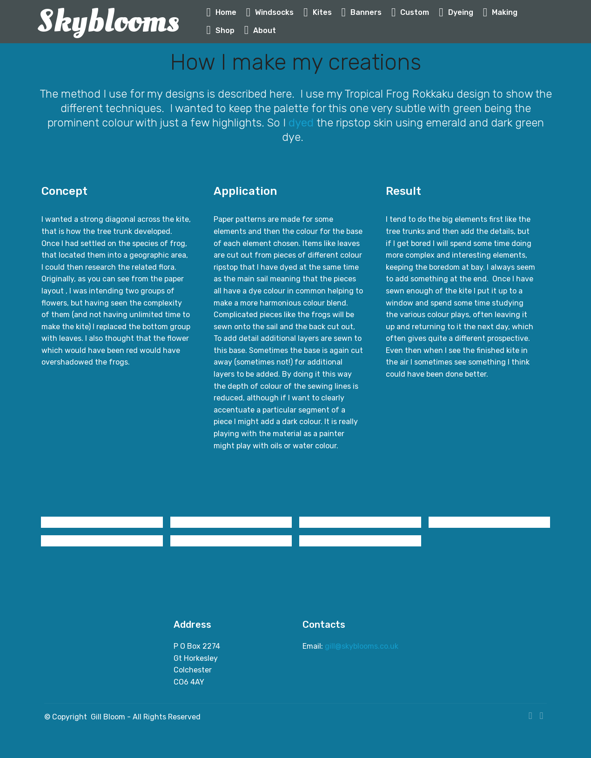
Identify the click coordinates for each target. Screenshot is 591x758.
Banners (362, 12)
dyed (302, 122)
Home (221, 12)
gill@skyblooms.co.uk (362, 646)
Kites (317, 12)
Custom (410, 12)
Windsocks (270, 12)
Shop (220, 30)
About (260, 30)
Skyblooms (108, 21)
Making (500, 12)
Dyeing (456, 12)
